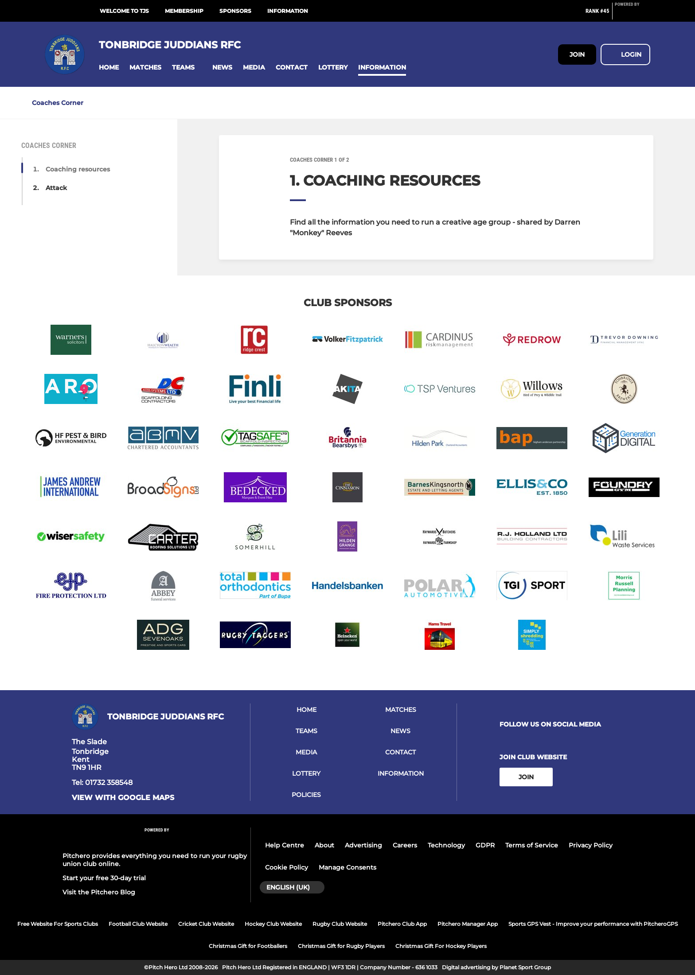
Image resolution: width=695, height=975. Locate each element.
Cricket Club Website (206, 924)
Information (287, 11)
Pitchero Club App (402, 924)
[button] (109, 67)
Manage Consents (347, 867)
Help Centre (284, 845)
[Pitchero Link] (632, 14)
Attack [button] (56, 188)
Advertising (363, 845)
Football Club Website (138, 924)
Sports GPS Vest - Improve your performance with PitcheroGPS (593, 924)
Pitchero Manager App (467, 924)
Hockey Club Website (273, 924)
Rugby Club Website (339, 924)
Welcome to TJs (124, 11)
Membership (184, 11)
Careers (405, 845)
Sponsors (235, 11)
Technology (446, 845)
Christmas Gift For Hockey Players (441, 946)
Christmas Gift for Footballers (248, 946)
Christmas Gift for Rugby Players (341, 946)
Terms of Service (531, 845)
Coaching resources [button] (78, 169)
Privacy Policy (591, 845)
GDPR (485, 845)
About (324, 845)
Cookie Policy (286, 867)
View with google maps (123, 798)
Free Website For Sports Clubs (57, 924)
